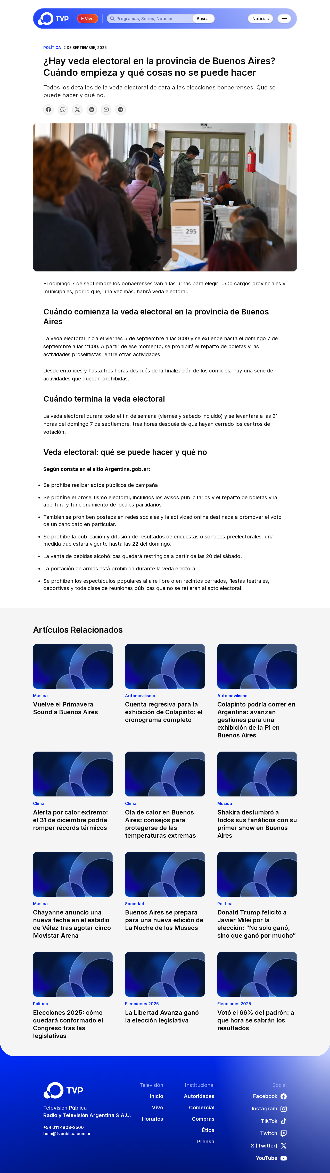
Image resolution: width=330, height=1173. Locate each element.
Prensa (205, 1141)
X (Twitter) (269, 1145)
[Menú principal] (284, 18)
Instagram (269, 1108)
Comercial (201, 1107)
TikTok (274, 1121)
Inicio (156, 1096)
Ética (208, 1130)
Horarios (152, 1119)
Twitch (273, 1133)
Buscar (203, 18)
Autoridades (199, 1096)
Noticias (260, 18)
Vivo (87, 18)
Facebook (270, 1096)
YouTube (271, 1158)
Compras (203, 1119)
